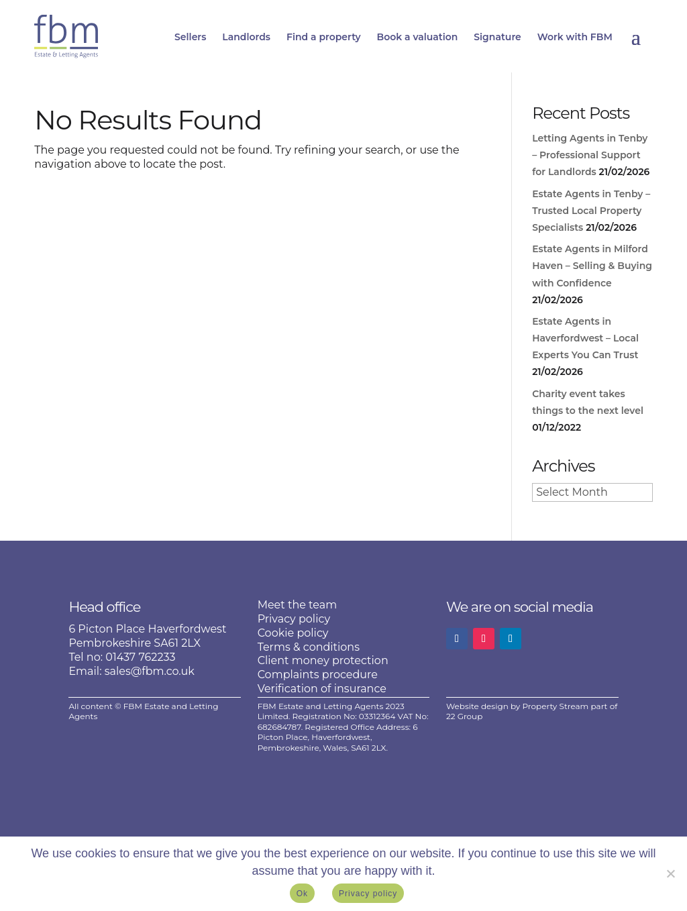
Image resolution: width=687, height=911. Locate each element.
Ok (302, 893)
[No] (670, 873)
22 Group (464, 716)
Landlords (246, 37)
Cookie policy (293, 633)
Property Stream (556, 706)
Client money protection (323, 660)
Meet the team (297, 604)
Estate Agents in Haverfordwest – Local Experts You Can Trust (585, 338)
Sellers (190, 37)
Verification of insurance (322, 688)
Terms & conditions (309, 647)
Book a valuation (417, 37)
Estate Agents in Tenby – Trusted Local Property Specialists (591, 210)
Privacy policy (294, 618)
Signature (497, 37)
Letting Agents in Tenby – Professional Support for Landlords (589, 155)
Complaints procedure (318, 674)
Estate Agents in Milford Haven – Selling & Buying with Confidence (592, 265)
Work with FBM (575, 37)
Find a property (323, 37)
